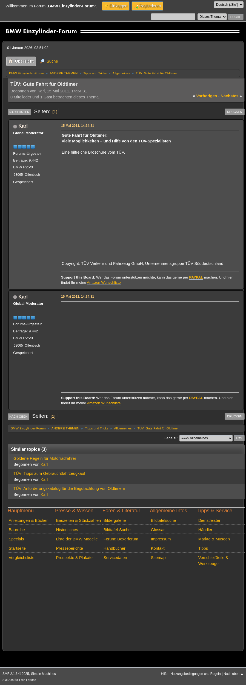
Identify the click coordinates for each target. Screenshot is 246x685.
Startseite (17, 548)
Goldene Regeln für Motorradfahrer (44, 458)
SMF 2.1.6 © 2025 (15, 674)
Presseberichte (69, 548)
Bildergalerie (115, 520)
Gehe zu (171, 438)
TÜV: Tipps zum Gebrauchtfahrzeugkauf (49, 473)
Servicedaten (115, 557)
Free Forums (27, 679)
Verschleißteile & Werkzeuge (213, 560)
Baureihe (17, 530)
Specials (16, 539)
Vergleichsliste (22, 557)
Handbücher (114, 548)
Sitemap (158, 557)
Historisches (67, 530)
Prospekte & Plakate (74, 557)
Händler (205, 530)
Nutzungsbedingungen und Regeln (195, 674)
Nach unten (19, 112)
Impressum (161, 539)
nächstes (231, 96)
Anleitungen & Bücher (28, 520)
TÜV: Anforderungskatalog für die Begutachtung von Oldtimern (69, 488)
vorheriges (205, 96)
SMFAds (8, 679)
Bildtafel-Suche (117, 530)
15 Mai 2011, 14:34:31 (77, 126)
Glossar (158, 530)
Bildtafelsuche (163, 520)
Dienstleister (209, 520)
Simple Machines (43, 674)
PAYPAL (196, 277)
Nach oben (18, 416)
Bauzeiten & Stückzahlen (78, 520)
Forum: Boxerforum (121, 539)
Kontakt (158, 548)
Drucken (234, 111)
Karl (23, 126)
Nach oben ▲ (234, 674)
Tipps (203, 548)
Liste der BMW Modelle (77, 539)
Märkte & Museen (214, 539)
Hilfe (164, 674)
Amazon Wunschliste (104, 282)
